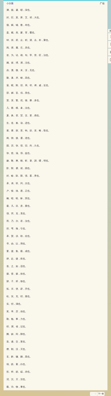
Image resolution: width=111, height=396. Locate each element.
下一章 (101, 394)
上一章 (93, 394)
